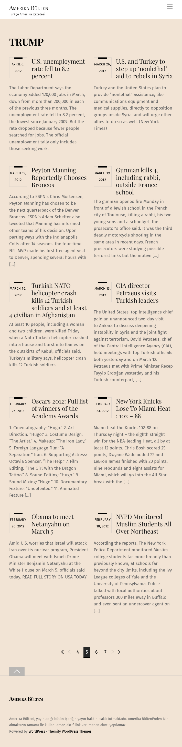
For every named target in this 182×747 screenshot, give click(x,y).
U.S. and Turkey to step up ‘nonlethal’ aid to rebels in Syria (144, 68)
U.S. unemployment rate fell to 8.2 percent (58, 68)
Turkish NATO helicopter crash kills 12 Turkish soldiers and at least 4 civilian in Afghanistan (48, 300)
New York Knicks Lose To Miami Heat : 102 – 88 (143, 408)
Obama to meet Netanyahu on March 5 (52, 523)
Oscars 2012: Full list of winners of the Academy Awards (59, 408)
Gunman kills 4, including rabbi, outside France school (138, 181)
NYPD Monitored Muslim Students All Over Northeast (144, 523)
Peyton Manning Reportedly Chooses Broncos (59, 177)
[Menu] (170, 7)
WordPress (37, 731)
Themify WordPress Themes (69, 731)
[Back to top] (17, 671)
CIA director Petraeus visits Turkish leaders (137, 292)
